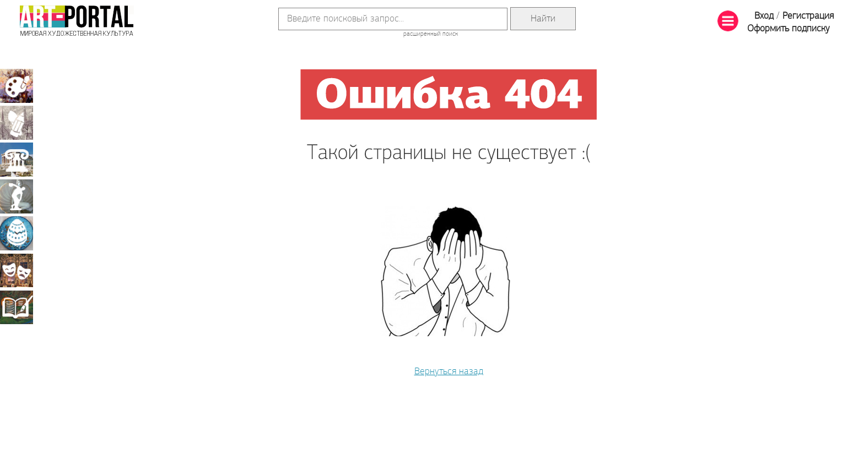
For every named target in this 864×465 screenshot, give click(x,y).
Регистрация (808, 16)
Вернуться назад (448, 371)
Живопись (16, 86)
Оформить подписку (788, 29)
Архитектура (16, 160)
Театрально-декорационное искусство (16, 270)
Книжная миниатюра (16, 307)
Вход (764, 16)
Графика (16, 123)
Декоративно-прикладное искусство (16, 233)
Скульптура (16, 196)
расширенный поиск (430, 34)
